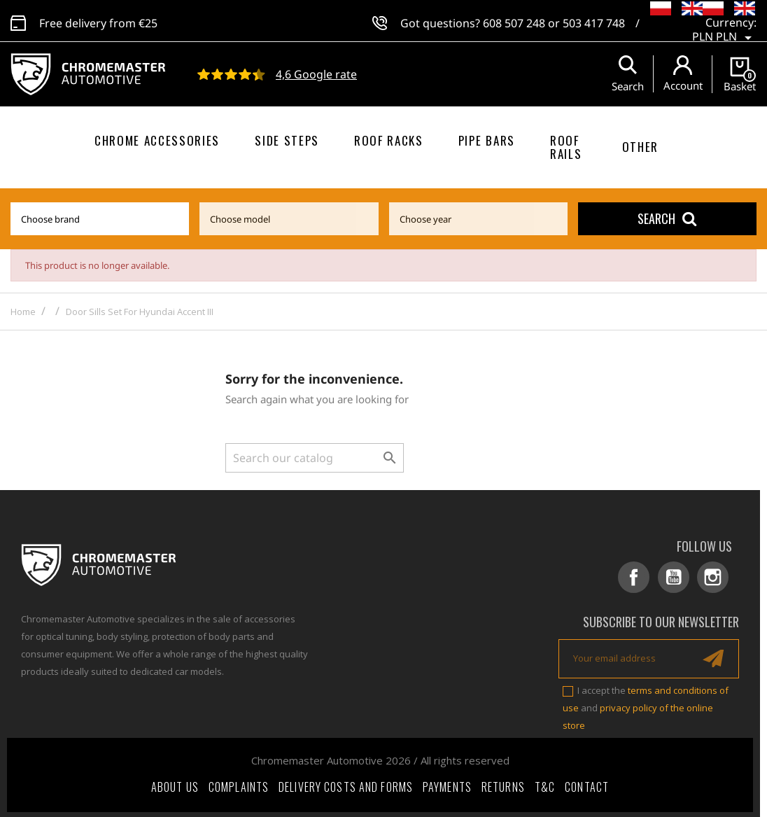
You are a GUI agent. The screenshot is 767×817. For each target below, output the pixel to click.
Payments (447, 784)
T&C (545, 784)
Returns (503, 784)
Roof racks (388, 140)
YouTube (677, 577)
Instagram (714, 577)
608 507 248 (514, 21)
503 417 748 (594, 21)
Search (667, 218)
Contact (587, 784)
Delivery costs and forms (346, 784)
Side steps (287, 140)
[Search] (314, 458)
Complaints (239, 784)
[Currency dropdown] (724, 28)
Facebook (640, 577)
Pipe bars (486, 140)
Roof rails (566, 147)
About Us (175, 784)
